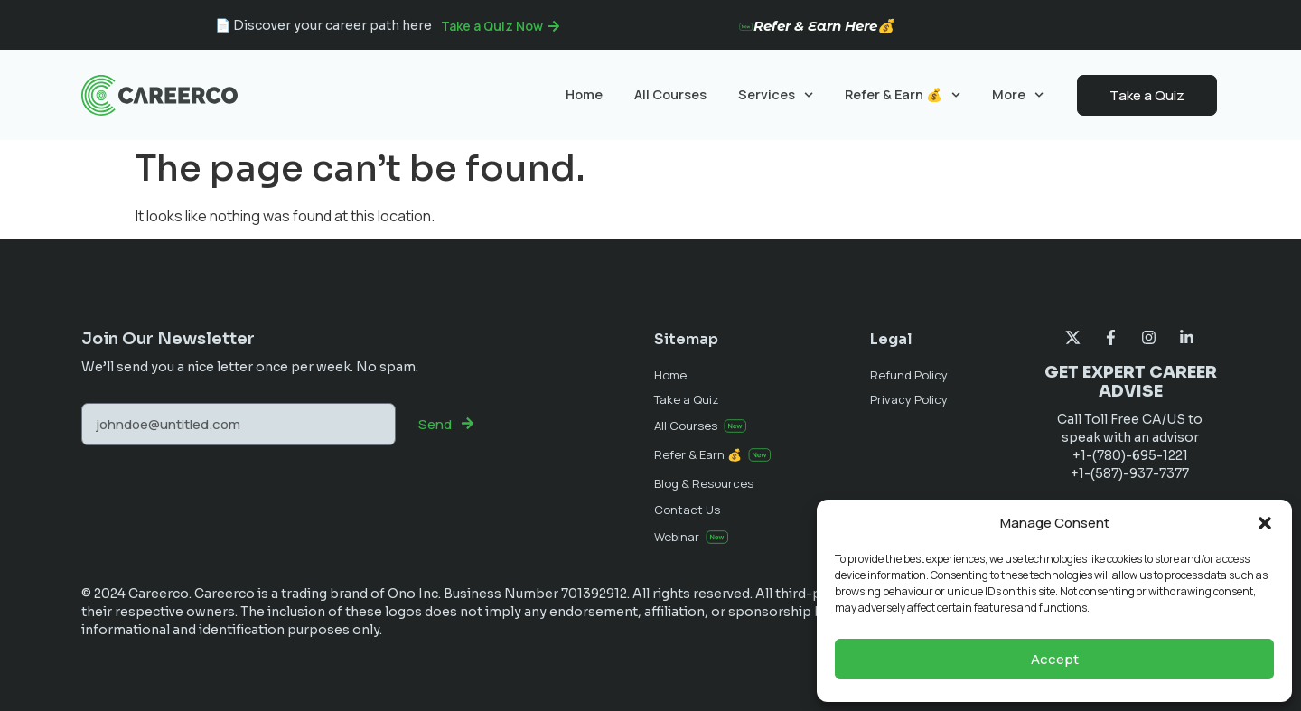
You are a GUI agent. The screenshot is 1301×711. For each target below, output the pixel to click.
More (1018, 95)
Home (584, 94)
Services (775, 95)
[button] (1265, 523)
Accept (1055, 659)
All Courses (670, 94)
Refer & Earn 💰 (902, 95)
